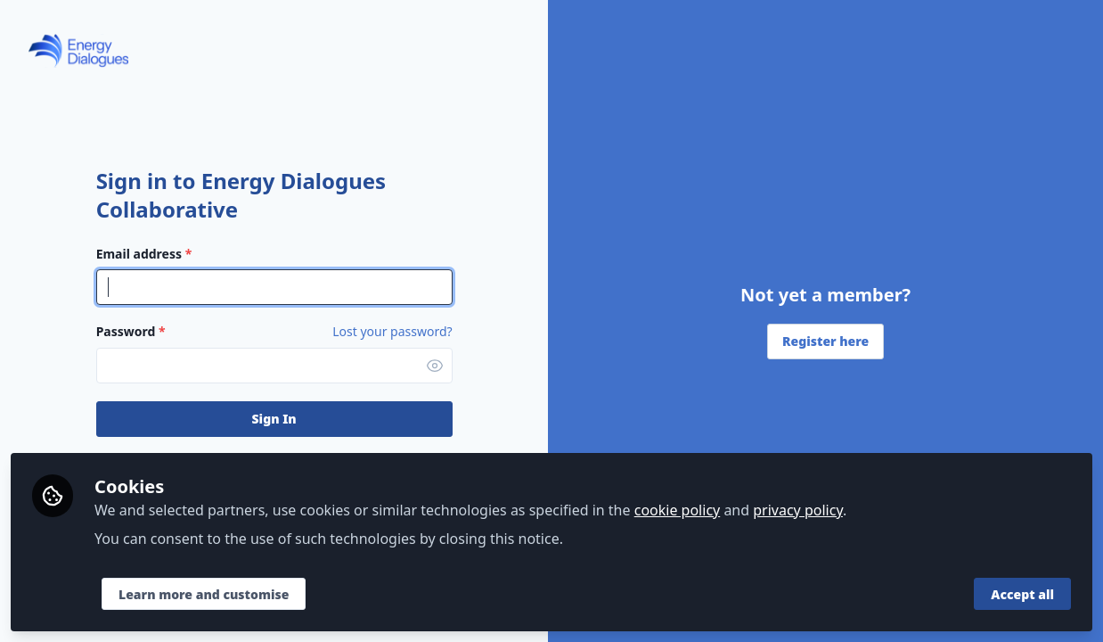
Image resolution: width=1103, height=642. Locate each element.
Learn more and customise (203, 594)
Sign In (274, 418)
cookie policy (677, 510)
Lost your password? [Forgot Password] (392, 331)
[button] (435, 365)
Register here (825, 341)
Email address (144, 253)
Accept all (1022, 594)
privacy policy (798, 510)
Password (131, 331)
